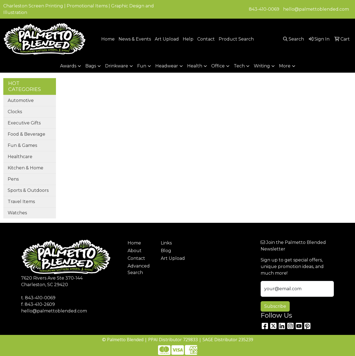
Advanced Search (139, 269)
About (135, 250)
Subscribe (275, 306)
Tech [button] (239, 66)
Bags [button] (90, 66)
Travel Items (21, 201)
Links (166, 243)
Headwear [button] (166, 66)
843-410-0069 (264, 9)
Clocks (15, 111)
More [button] (285, 66)
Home (108, 39)
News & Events (135, 39)
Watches (17, 212)
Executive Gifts (24, 123)
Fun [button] (141, 66)
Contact (206, 39)
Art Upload (167, 39)
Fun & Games (22, 145)
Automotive (21, 100)
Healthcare (20, 156)
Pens (13, 179)
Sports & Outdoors (28, 190)
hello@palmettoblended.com (316, 9)
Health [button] (194, 66)
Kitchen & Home (25, 167)
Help (188, 39)
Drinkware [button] (116, 66)
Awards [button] (68, 66)
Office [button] (218, 66)
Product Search (236, 39)
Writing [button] (262, 66)
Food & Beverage (26, 134)
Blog (166, 250)
